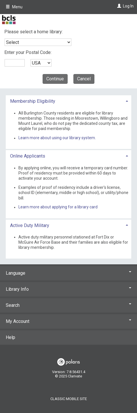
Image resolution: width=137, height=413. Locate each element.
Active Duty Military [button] (29, 225)
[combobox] (38, 42)
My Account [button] (68, 321)
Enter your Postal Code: (28, 52)
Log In (128, 6)
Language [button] (68, 273)
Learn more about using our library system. (57, 138)
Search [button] (68, 305)
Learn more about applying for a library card (58, 207)
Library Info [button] (68, 289)
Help (10, 337)
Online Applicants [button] (27, 156)
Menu (14, 7)
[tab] (68, 100)
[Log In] (118, 6)
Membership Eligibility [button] (32, 101)
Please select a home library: (33, 31)
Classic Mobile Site (68, 399)
